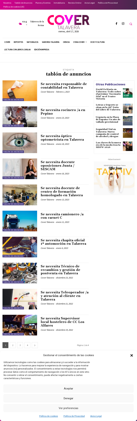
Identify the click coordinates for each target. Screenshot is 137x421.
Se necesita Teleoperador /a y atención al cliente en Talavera (65, 296)
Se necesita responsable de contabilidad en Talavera (64, 86)
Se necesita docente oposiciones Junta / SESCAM (58, 165)
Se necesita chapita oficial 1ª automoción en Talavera (63, 242)
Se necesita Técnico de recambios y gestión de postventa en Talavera (60, 270)
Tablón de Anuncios (13, 100)
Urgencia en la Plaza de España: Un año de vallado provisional (108, 119)
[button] (131, 355)
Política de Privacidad (74, 416)
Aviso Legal (96, 416)
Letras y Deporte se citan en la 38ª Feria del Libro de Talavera (108, 107)
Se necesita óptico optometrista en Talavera (62, 138)
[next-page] (35, 345)
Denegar (68, 398)
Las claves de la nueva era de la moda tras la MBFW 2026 (108, 144)
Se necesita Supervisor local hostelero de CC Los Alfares (62, 322)
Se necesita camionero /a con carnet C (62, 216)
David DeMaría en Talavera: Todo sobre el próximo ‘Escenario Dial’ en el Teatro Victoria (108, 94)
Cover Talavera (47, 91)
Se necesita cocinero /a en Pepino (63, 112)
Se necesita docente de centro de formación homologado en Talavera (62, 191)
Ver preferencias (68, 408)
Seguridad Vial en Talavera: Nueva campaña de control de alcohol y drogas (107, 133)
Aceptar (68, 388)
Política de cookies (48, 416)
